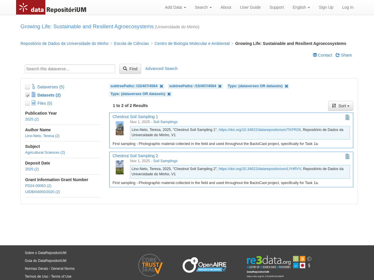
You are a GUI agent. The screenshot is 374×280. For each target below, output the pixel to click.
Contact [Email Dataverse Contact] (322, 55)
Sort (340, 106)
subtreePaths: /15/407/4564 (136, 86)
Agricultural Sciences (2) (45, 152)
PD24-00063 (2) (38, 186)
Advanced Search (161, 68)
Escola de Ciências (131, 43)
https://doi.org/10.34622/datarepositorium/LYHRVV (260, 169)
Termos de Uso (36, 276)
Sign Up (326, 7)
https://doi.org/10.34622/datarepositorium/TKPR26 (260, 130)
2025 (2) (32, 119)
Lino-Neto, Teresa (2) (42, 136)
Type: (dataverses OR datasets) (258, 86)
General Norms (63, 269)
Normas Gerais (36, 269)
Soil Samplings (165, 122)
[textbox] (70, 68)
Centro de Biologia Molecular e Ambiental (192, 43)
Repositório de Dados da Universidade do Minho (64, 43)
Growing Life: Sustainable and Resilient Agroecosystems (87, 26)
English (301, 7)
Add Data (175, 7)
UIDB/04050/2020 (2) (42, 192)
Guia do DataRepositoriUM (45, 261)
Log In (348, 7)
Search (203, 7)
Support (276, 7)
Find (130, 68)
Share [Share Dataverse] (344, 55)
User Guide (250, 7)
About (226, 7)
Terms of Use (61, 276)
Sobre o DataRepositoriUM (45, 253)
